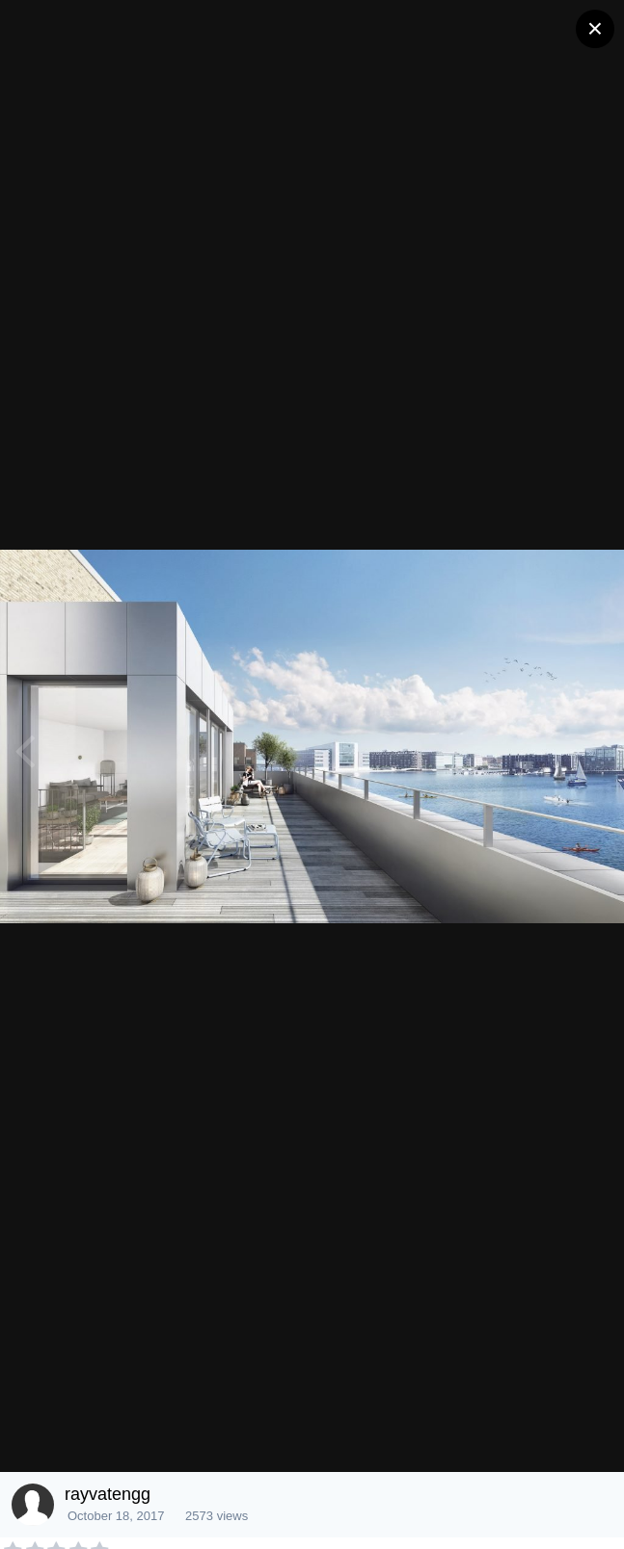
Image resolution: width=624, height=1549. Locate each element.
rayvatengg (107, 1494)
